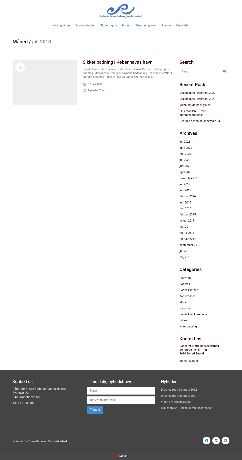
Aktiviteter (186, 278)
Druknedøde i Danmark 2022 (198, 93)
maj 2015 (185, 208)
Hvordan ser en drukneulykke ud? (200, 121)
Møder (184, 302)
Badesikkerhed (189, 290)
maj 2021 (185, 154)
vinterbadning (188, 326)
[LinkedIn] (216, 440)
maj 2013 (185, 257)
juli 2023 (185, 141)
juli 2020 (185, 160)
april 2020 (186, 172)
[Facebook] (206, 440)
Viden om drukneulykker (195, 105)
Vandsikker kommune (193, 314)
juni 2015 (185, 202)
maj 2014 (185, 226)
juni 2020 (185, 166)
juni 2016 (185, 190)
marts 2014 (187, 232)
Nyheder (93, 90)
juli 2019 (185, 184)
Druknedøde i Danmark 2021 (198, 99)
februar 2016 (188, 196)
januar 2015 (187, 220)
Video (102, 90)
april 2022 (186, 147)
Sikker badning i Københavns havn (118, 62)
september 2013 (190, 245)
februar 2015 (188, 214)
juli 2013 (185, 251)
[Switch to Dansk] (121, 456)
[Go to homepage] (121, 11)
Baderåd (185, 284)
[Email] (225, 440)
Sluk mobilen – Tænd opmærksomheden (193, 113)
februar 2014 (188, 239)
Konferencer (187, 296)
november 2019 (189, 178)
